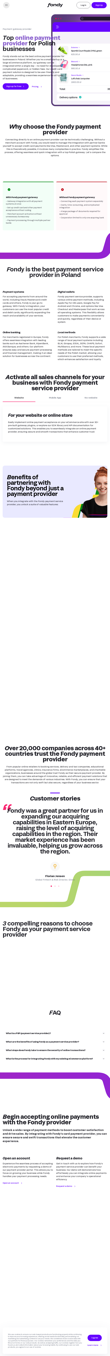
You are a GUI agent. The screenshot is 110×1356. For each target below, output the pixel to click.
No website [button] (91, 399)
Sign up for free (13, 86)
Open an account (11, 1183)
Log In (83, 5)
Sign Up (99, 5)
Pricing (35, 86)
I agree (94, 1338)
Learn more (92, 1345)
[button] (6, 5)
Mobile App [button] (55, 399)
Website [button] (19, 399)
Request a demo (64, 1186)
